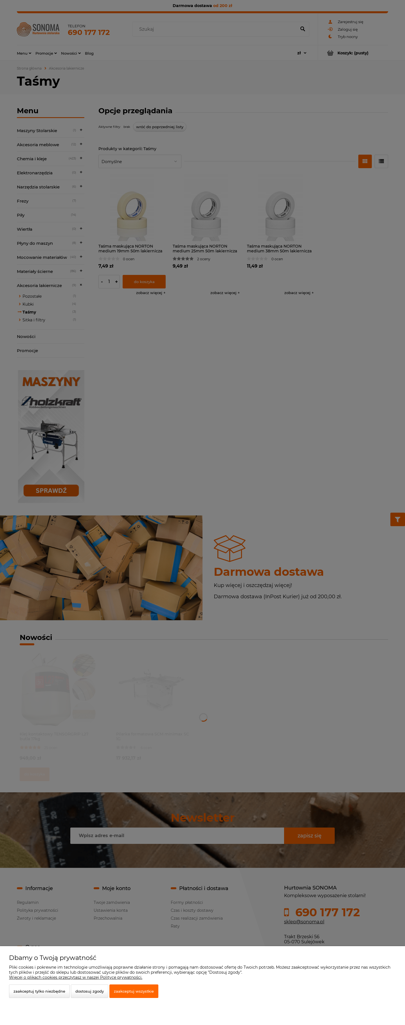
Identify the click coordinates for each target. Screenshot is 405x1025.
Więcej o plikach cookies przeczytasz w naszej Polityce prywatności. (75, 977)
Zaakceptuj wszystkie (134, 991)
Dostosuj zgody (89, 991)
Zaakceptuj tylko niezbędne (39, 991)
